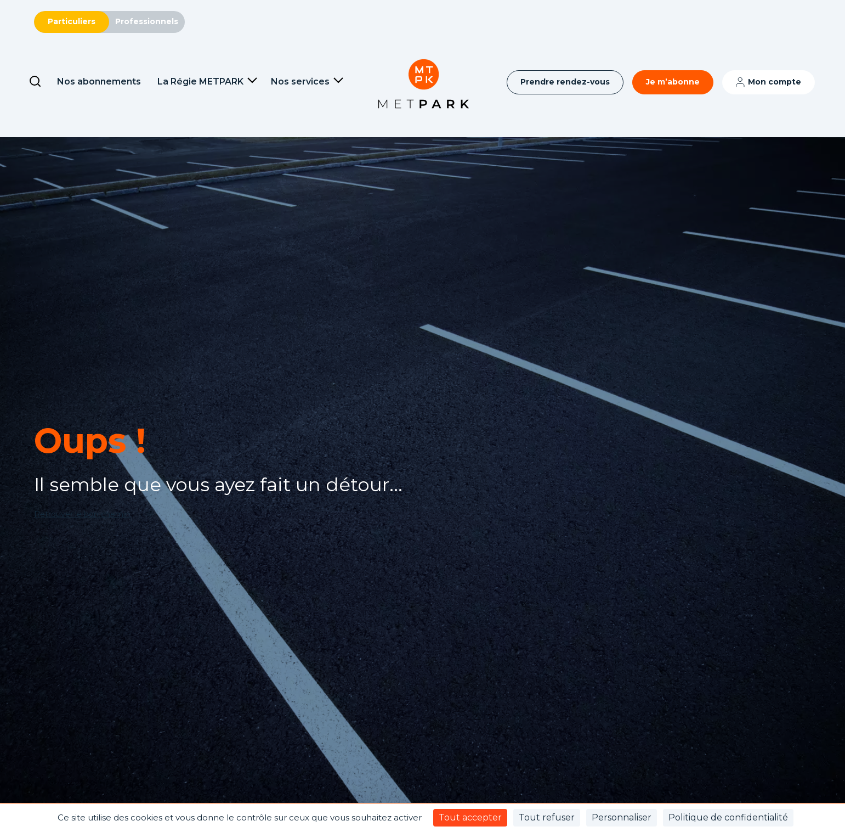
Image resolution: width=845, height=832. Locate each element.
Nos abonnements (99, 81)
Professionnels (146, 21)
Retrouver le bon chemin (82, 514)
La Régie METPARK (200, 81)
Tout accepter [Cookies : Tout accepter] (470, 817)
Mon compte (774, 82)
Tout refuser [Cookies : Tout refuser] (547, 817)
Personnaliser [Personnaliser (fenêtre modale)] (621, 817)
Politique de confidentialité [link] (728, 817)
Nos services (300, 81)
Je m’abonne (673, 82)
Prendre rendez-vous (565, 82)
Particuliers (71, 21)
